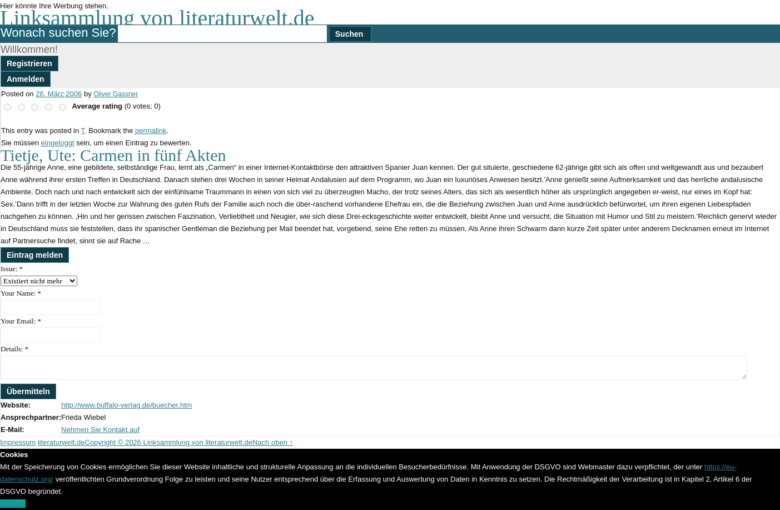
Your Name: (21, 293)
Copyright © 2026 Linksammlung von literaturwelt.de (168, 442)
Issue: (12, 268)
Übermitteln (28, 391)
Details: (14, 349)
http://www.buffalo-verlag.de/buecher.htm (126, 405)
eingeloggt (57, 143)
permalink (150, 130)
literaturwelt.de (61, 442)
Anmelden (25, 79)
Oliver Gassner (115, 94)
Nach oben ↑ (272, 442)
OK (5, 503)
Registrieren (29, 63)
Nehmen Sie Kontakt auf (100, 429)
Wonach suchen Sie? (58, 33)
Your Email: (21, 321)
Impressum (18, 442)
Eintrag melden (35, 255)
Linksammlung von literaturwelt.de (157, 18)
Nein (18, 503)
